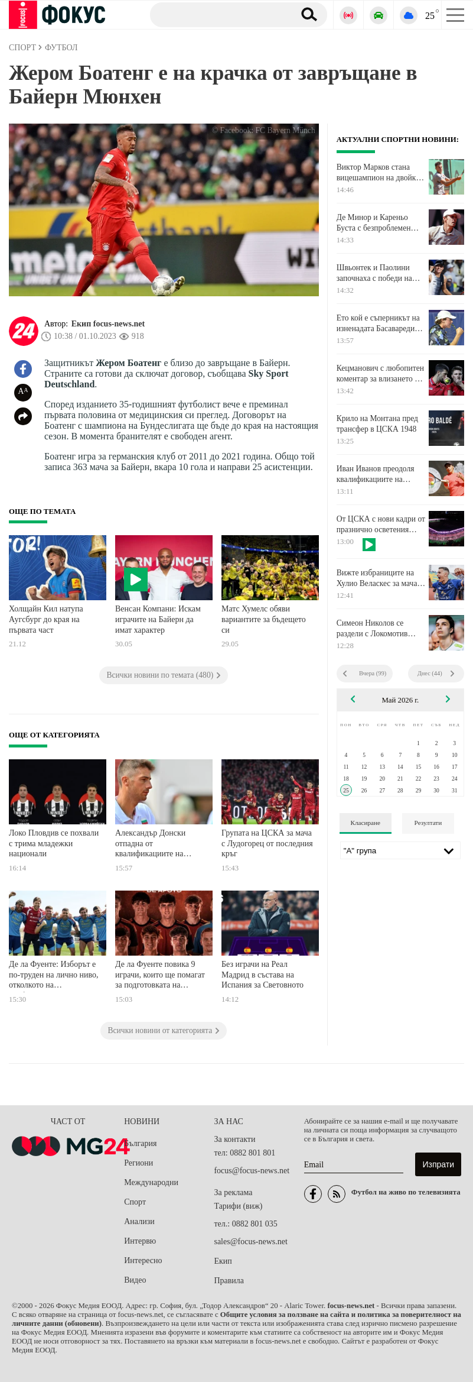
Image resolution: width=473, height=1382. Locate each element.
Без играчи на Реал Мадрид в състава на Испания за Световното (262, 974)
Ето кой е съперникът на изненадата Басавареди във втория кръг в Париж (379, 323)
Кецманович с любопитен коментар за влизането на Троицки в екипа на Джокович (380, 374)
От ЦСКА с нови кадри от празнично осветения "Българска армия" (381, 524)
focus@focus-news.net (251, 1170)
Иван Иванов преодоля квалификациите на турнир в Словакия (376, 474)
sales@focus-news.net (250, 1241)
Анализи (139, 1221)
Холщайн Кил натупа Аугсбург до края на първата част (46, 619)
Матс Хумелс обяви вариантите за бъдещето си (263, 619)
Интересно (143, 1260)
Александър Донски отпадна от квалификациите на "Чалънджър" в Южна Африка (154, 844)
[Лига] (400, 850)
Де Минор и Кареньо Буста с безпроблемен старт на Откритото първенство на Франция (377, 223)
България (140, 1143)
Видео (135, 1280)
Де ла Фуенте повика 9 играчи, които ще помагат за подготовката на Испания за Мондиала (160, 976)
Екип (222, 1261)
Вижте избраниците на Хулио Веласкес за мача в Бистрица (380, 578)
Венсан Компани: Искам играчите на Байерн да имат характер (158, 619)
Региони (138, 1162)
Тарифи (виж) (238, 1206)
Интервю (140, 1241)
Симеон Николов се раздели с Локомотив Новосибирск (372, 629)
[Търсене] (217, 14)
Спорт (135, 1201)
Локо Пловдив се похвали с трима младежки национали (54, 843)
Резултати (428, 822)
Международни (151, 1182)
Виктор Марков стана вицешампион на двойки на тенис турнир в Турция (381, 173)
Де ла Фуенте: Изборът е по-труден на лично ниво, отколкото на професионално (53, 976)
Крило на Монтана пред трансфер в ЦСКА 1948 (377, 423)
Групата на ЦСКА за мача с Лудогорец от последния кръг (267, 843)
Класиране (365, 822)
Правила (229, 1280)
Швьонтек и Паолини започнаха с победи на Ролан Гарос (374, 273)
